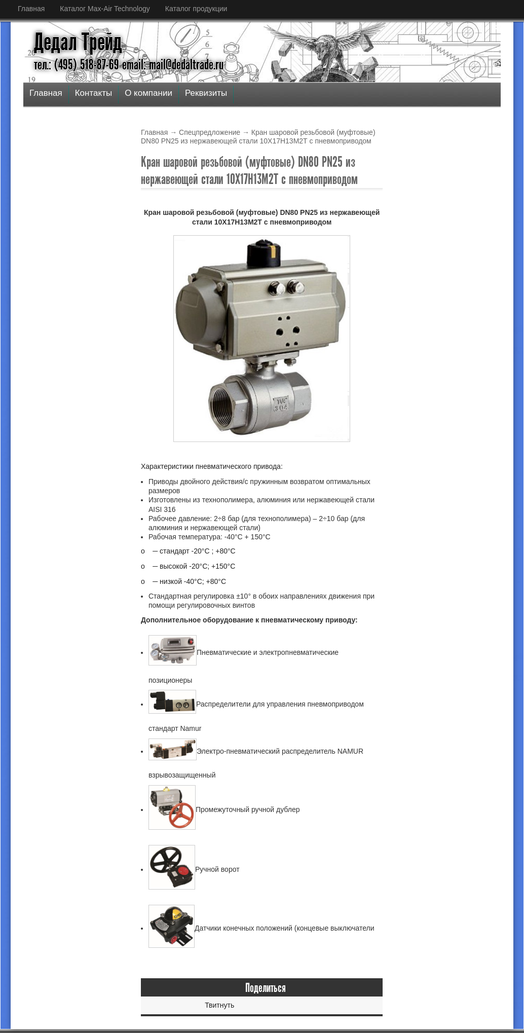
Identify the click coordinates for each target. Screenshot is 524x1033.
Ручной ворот (194, 869)
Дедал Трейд (78, 42)
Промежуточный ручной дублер (224, 809)
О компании (148, 93)
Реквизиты (206, 93)
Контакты (93, 93)
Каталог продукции (196, 9)
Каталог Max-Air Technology (104, 9)
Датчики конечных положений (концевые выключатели (261, 928)
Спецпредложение (209, 132)
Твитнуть (219, 1005)
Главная (31, 9)
